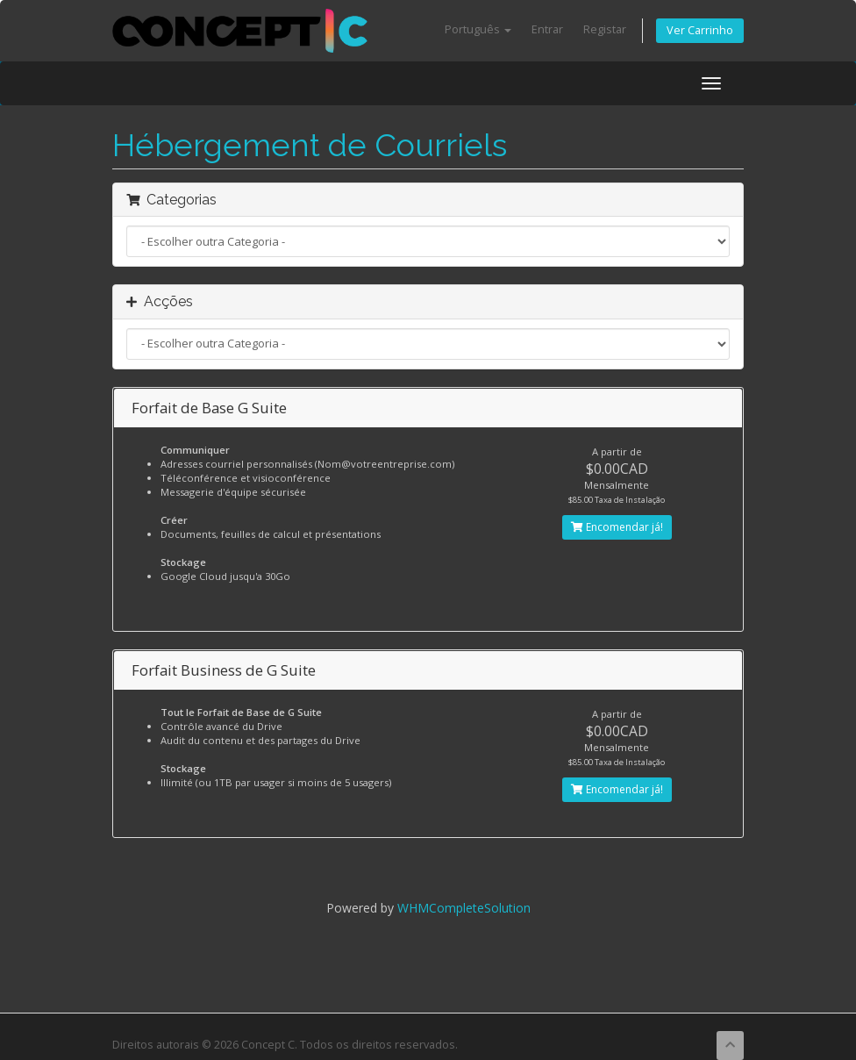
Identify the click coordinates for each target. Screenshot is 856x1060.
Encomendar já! (617, 526)
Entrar (547, 29)
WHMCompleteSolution (464, 907)
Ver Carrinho (700, 30)
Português (478, 29)
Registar (604, 29)
